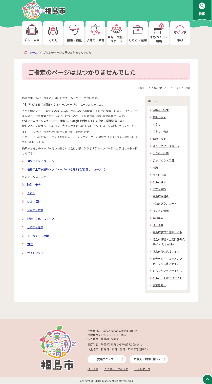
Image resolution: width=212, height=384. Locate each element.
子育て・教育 (95, 33)
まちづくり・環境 (159, 33)
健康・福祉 (74, 33)
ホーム (34, 52)
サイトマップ (35, 253)
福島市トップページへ (40, 161)
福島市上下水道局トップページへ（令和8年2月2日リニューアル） (67, 169)
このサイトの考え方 (116, 369)
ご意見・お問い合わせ (147, 359)
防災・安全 (31, 33)
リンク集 (93, 369)
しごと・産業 (138, 33)
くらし (53, 33)
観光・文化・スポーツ (117, 33)
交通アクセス (105, 359)
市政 (180, 33)
